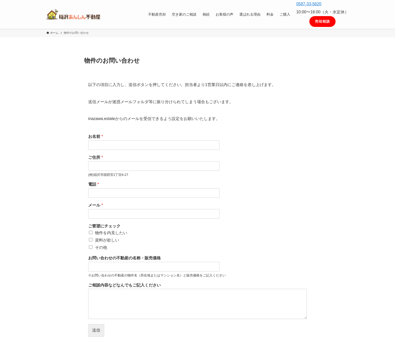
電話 (93, 184)
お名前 (95, 136)
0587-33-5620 (308, 4)
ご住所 (95, 157)
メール (95, 205)
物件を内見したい (111, 233)
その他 (101, 247)
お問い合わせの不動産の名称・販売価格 (124, 258)
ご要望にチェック (104, 226)
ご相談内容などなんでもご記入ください (124, 285)
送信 (96, 330)
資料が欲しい (107, 240)
